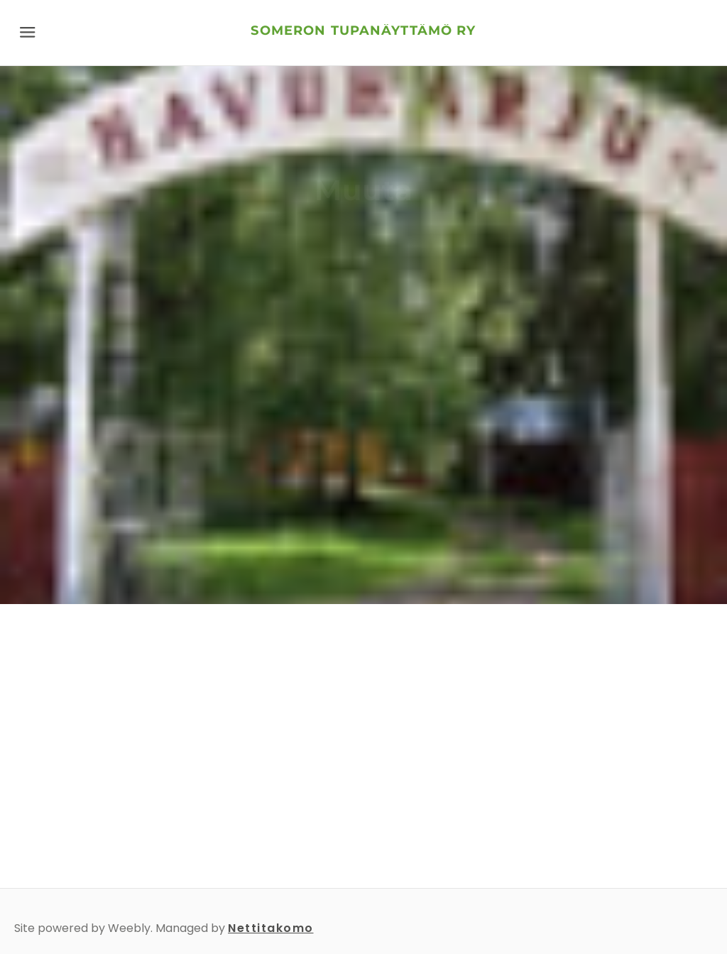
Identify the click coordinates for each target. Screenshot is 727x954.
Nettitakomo (271, 928)
